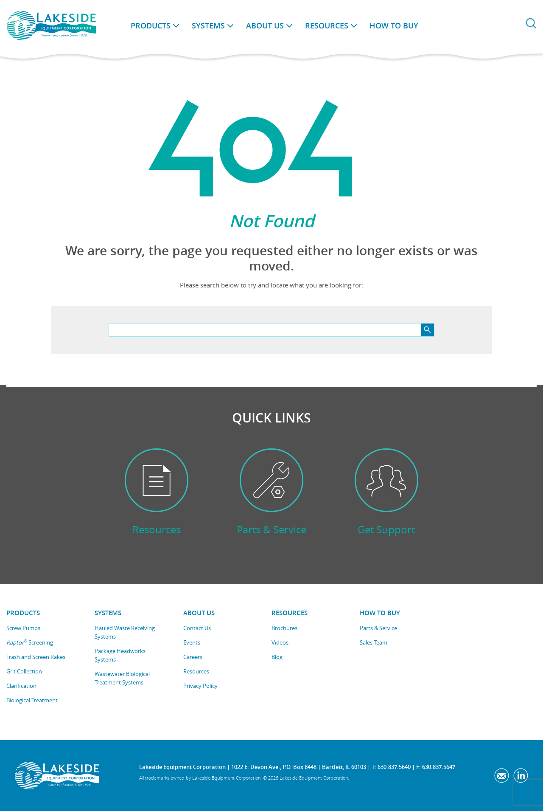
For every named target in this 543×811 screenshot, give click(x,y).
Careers (192, 657)
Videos (280, 642)
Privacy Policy (200, 686)
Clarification (21, 686)
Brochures (284, 628)
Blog (277, 657)
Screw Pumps (23, 628)
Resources (326, 25)
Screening (29, 642)
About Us (265, 25)
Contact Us (197, 628)
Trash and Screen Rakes (35, 657)
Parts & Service (378, 628)
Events (191, 642)
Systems (208, 25)
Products (151, 25)
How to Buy (393, 25)
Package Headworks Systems (120, 655)
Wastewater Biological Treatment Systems (122, 678)
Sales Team (373, 642)
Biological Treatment (32, 700)
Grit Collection (24, 671)
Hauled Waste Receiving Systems (125, 632)
